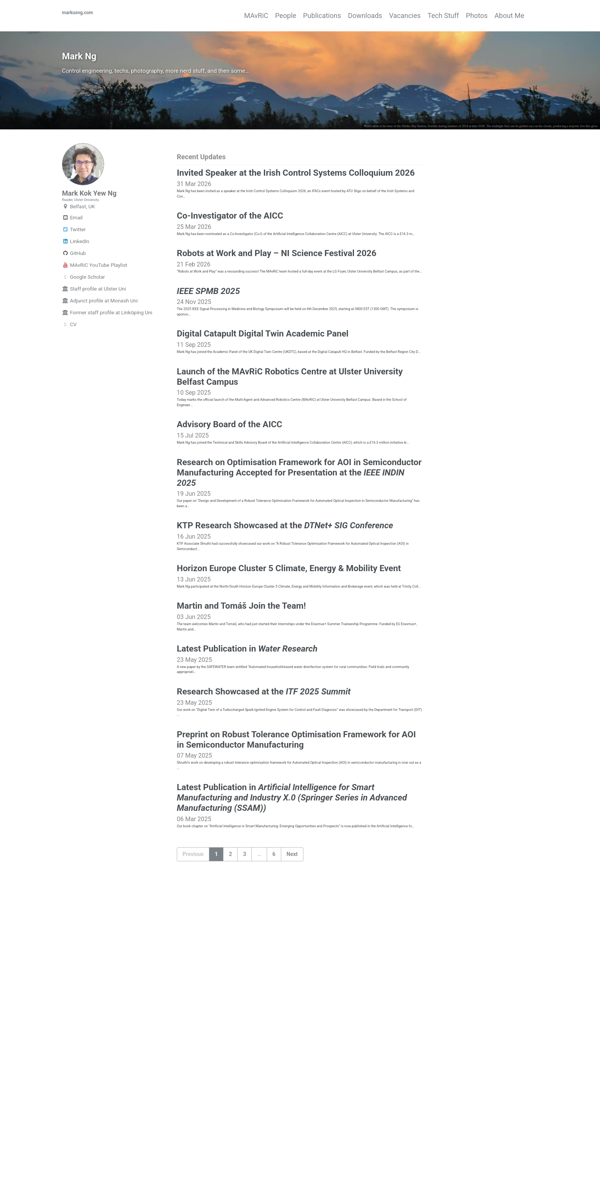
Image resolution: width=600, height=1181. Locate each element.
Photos (470, 15)
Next (292, 1089)
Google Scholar (83, 323)
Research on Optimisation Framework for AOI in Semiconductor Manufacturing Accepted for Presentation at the (299, 607)
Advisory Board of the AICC (229, 543)
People (244, 15)
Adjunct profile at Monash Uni (100, 346)
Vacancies (384, 15)
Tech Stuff (429, 15)
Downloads (337, 15)
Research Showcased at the (264, 890)
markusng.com (85, 15)
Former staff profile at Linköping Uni (107, 358)
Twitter (74, 275)
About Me (509, 15)
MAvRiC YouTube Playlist (94, 311)
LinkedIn (75, 287)
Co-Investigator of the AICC (230, 260)
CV (69, 370)
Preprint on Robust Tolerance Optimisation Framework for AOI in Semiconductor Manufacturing (296, 949)
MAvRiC (208, 15)
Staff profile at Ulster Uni (94, 335)
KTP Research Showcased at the (285, 672)
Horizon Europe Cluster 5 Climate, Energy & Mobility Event (289, 727)
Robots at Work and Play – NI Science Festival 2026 (277, 315)
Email (72, 263)
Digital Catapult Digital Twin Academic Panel (263, 423)
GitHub (74, 299)
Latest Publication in (247, 835)
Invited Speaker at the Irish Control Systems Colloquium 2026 (296, 206)
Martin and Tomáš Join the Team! (241, 781)
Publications (288, 15)
